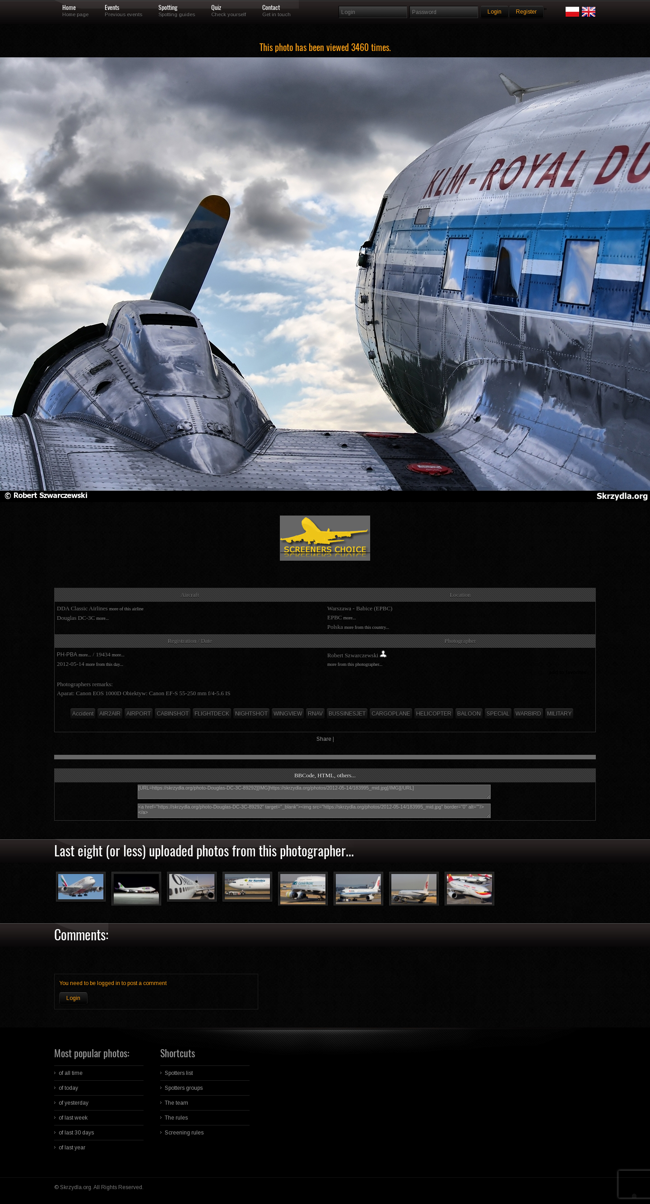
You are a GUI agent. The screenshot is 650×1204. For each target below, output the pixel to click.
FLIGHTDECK (212, 714)
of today (68, 1088)
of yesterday (73, 1103)
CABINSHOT (173, 714)
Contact (271, 8)
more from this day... (104, 664)
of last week (73, 1118)
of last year (72, 1147)
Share (323, 739)
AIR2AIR (110, 714)
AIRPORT (138, 714)
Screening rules (184, 1133)
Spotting (167, 8)
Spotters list (179, 1073)
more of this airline (126, 608)
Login (73, 998)
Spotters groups (184, 1088)
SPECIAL (498, 714)
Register (526, 12)
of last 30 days (76, 1133)
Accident (82, 714)
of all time (71, 1073)
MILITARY (559, 714)
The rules (176, 1118)
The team (176, 1103)
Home (69, 8)
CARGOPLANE (390, 714)
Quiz (216, 8)
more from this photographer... (354, 664)
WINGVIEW (288, 714)
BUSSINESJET (347, 714)
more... (102, 618)
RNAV (315, 714)
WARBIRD (528, 714)
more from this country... (366, 627)
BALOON (469, 714)
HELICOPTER (433, 714)
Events (112, 8)
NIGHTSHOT (251, 714)
